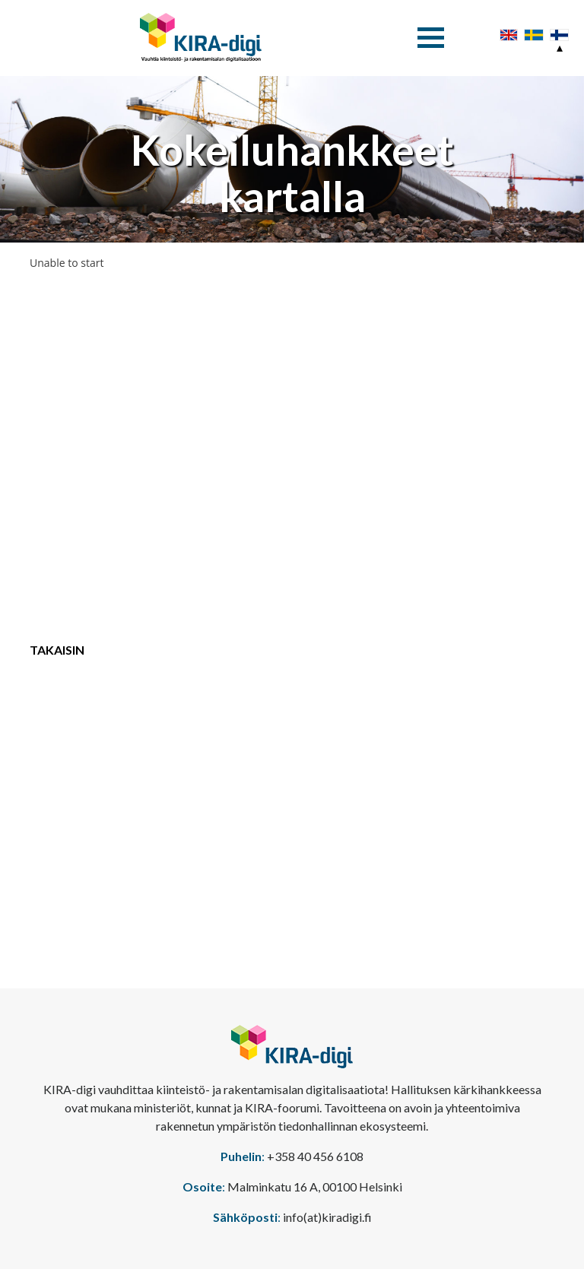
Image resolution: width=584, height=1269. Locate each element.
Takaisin (57, 649)
